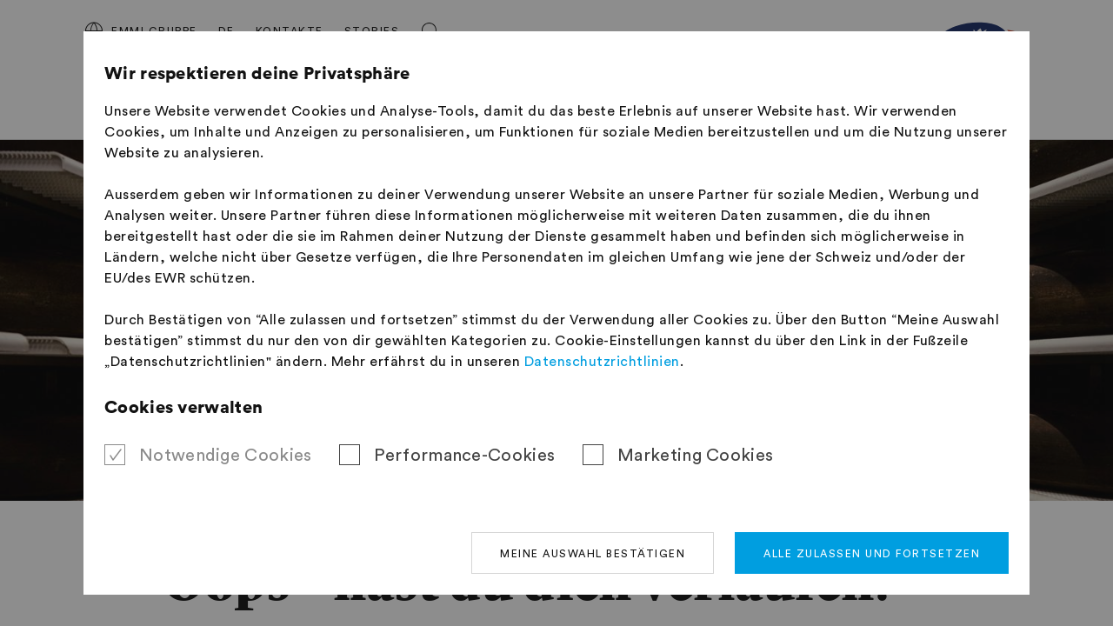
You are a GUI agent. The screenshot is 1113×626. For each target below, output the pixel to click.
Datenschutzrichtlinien (602, 362)
